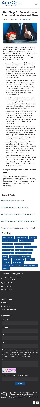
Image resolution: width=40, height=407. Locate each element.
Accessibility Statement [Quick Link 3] (8, 309)
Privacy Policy (19, 356)
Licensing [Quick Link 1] (4, 303)
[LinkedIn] (37, 402)
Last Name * (5, 327)
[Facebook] (34, 402)
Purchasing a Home (25, 19)
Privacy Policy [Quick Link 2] (5, 306)
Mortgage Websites (14, 397)
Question (4, 360)
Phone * (4, 342)
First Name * (5, 320)
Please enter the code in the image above (15, 375)
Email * (4, 335)
